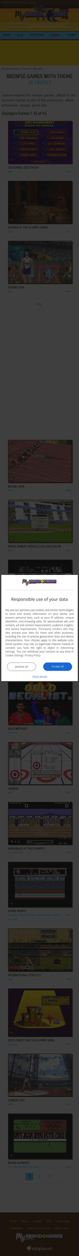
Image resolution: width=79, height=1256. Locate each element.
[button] (39, 676)
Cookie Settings (14, 655)
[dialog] (39, 628)
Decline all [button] (21, 666)
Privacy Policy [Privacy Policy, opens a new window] (33, 655)
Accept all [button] (58, 666)
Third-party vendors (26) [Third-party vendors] (52, 629)
